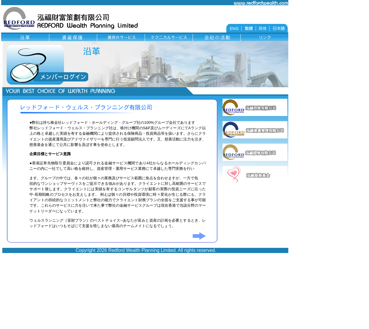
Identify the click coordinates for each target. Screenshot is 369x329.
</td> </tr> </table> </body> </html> (144, 185)
